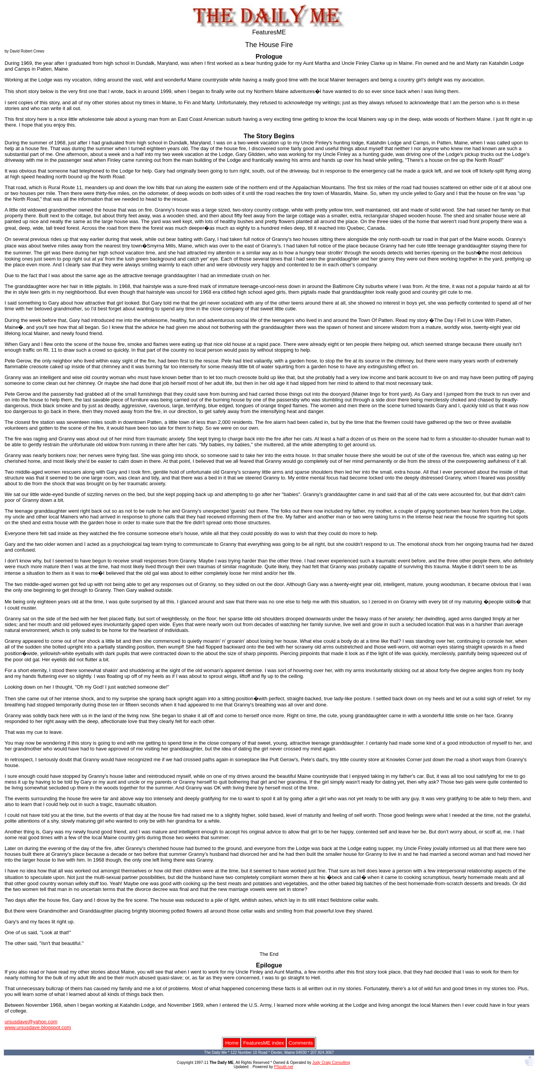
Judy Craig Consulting (331, 1062)
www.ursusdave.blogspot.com (38, 1027)
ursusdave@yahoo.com (31, 1022)
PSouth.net (283, 1067)
